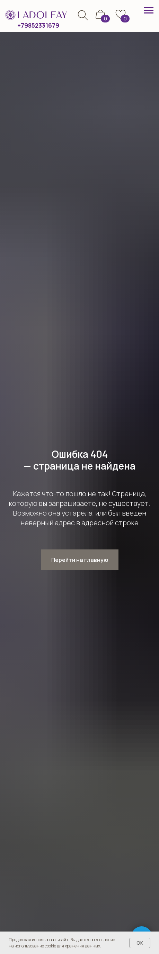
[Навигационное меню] (148, 10)
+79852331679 (38, 25)
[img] (83, 15)
